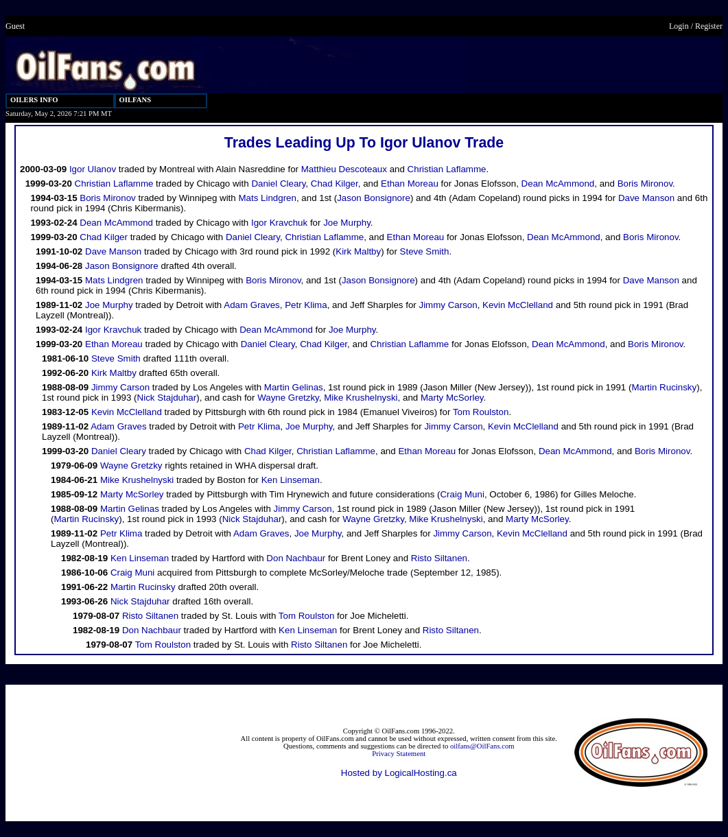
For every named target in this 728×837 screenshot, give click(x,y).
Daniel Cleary (278, 183)
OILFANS (135, 100)
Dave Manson (646, 198)
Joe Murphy (347, 222)
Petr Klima (306, 305)
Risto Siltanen (439, 558)
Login (679, 26)
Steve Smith (424, 251)
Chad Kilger (334, 183)
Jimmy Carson (448, 305)
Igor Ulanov (92, 169)
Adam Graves (251, 305)
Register (709, 26)
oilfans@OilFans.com (482, 746)
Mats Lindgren (267, 198)
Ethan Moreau (409, 183)
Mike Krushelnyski (360, 397)
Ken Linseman (290, 480)
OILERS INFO (34, 100)
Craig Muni (462, 494)
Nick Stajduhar (167, 397)
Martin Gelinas (293, 387)
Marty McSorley (452, 397)
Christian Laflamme (447, 169)
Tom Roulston (481, 412)
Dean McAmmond (558, 183)
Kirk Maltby (358, 251)
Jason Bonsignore (373, 198)
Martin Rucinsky (663, 387)
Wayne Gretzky (288, 397)
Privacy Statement (398, 753)
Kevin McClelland (517, 305)
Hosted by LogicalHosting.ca (399, 773)
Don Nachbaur (295, 558)
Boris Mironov (645, 183)
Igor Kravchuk (279, 222)
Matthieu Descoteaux (344, 169)
